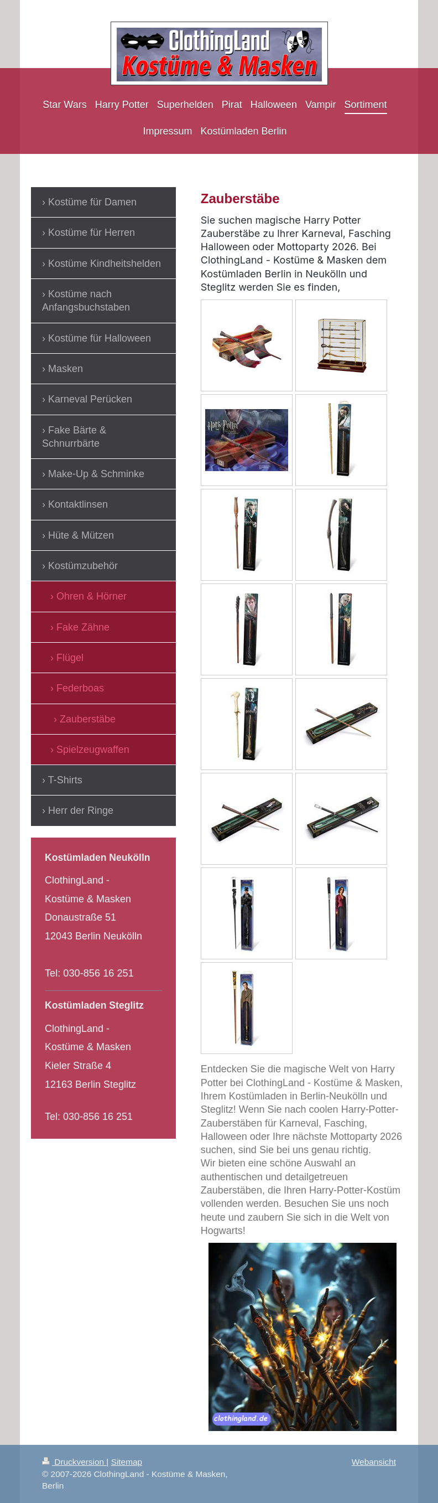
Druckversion (74, 1461)
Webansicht (374, 1461)
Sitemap (126, 1461)
